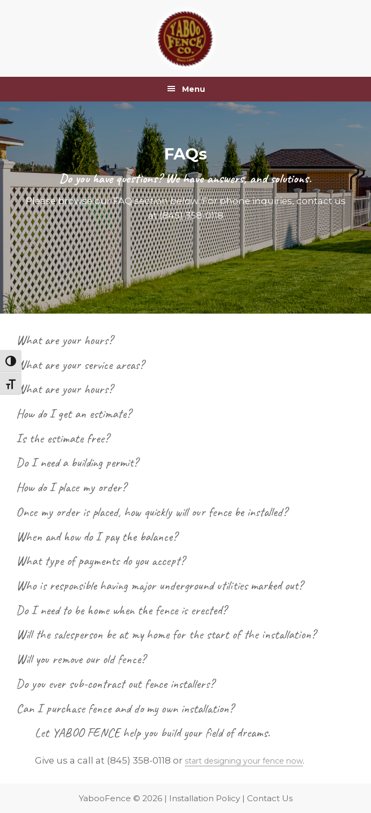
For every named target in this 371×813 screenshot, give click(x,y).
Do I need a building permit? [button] (77, 462)
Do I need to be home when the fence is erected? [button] (121, 610)
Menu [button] (193, 89)
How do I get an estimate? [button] (73, 413)
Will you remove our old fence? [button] (81, 659)
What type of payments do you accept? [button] (100, 561)
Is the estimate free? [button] (62, 438)
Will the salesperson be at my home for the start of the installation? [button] (166, 634)
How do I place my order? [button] (71, 487)
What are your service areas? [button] (80, 365)
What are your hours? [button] (64, 340)
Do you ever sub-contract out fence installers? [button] (115, 684)
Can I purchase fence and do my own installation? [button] (125, 708)
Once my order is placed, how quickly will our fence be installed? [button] (151, 512)
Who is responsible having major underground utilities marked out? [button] (159, 585)
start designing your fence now (256, 760)
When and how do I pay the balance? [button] (96, 536)
